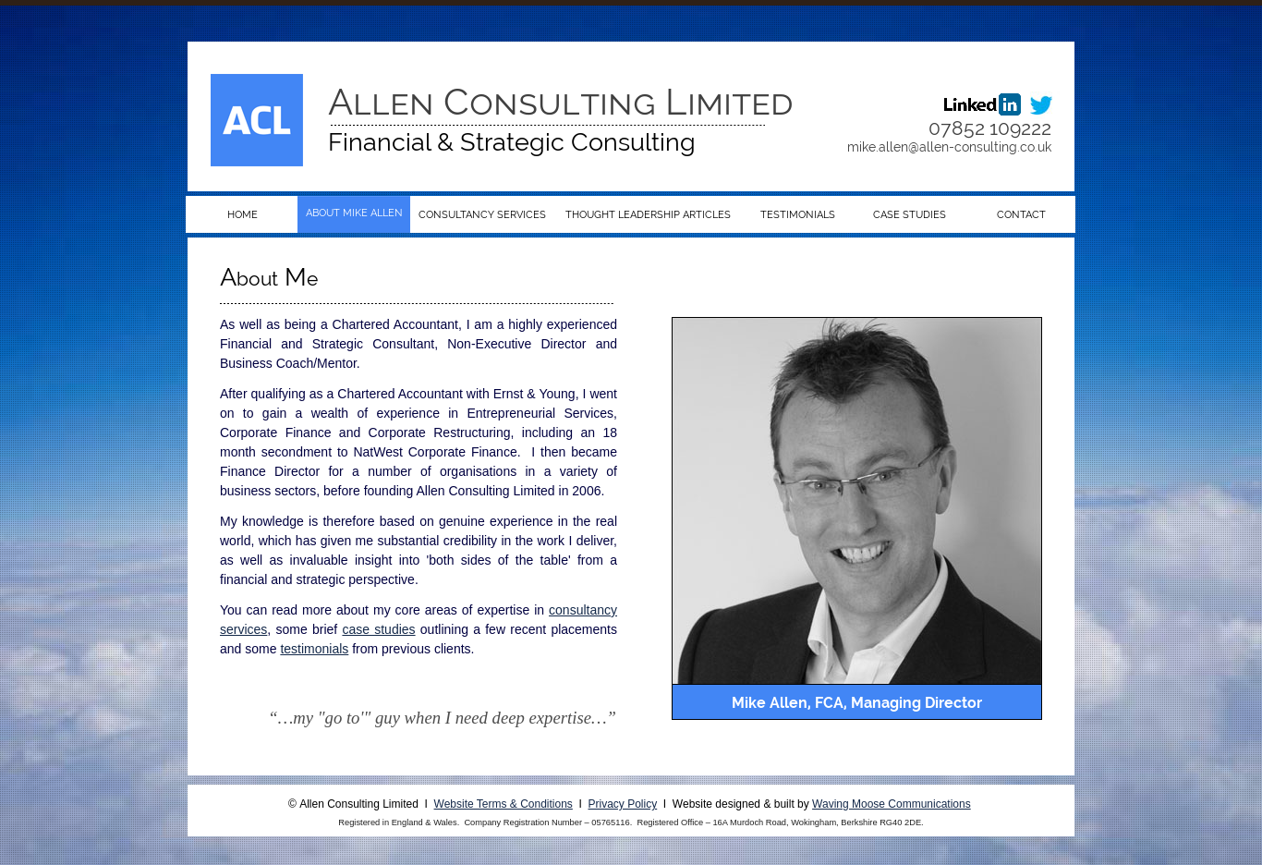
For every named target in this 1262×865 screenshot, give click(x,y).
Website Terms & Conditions (503, 804)
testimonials (314, 648)
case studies (378, 629)
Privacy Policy (623, 804)
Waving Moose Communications (891, 804)
